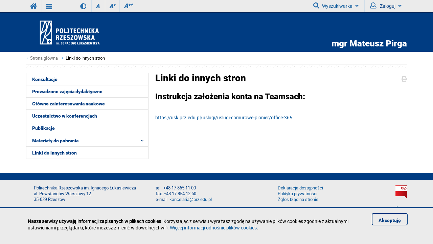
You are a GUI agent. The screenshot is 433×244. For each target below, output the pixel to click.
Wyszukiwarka (336, 5)
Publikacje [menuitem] (43, 128)
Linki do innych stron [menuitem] (54, 153)
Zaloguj (386, 5)
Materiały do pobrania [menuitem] (89, 140)
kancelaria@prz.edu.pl (190, 199)
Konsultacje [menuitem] (45, 79)
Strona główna (44, 58)
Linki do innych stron (85, 58)
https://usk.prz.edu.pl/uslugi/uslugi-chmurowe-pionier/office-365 (223, 117)
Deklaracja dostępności (300, 188)
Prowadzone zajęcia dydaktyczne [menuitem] (67, 91)
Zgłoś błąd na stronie (298, 199)
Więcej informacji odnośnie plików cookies (213, 227)
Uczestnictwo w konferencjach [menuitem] (64, 116)
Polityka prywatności (297, 194)
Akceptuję (390, 220)
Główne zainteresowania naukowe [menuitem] (68, 103)
